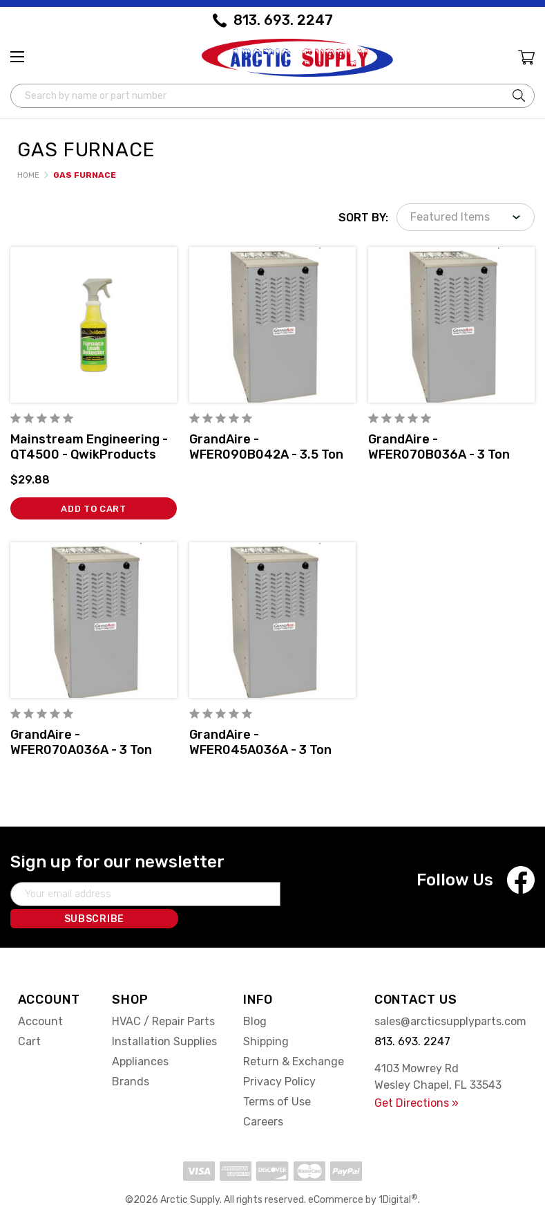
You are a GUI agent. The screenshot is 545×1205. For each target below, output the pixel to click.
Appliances (140, 1037)
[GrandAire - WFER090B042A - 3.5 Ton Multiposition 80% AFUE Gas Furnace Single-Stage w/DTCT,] (272, 323)
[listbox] (465, 215)
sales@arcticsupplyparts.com (450, 997)
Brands (130, 1057)
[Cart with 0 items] (525, 60)
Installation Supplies (164, 1017)
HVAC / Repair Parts (163, 997)
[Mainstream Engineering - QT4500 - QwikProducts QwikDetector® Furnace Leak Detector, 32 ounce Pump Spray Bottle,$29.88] (93, 323)
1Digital (398, 1175)
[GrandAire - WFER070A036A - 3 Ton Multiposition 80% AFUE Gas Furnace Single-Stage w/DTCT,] (93, 618)
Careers (263, 1097)
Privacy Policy (279, 1057)
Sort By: (363, 215)
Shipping (266, 1017)
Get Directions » (416, 1078)
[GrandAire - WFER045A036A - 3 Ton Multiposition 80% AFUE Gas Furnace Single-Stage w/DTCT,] (272, 618)
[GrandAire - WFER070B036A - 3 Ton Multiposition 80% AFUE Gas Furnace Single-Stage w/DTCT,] (451, 323)
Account (40, 997)
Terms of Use (277, 1077)
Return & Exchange (293, 1037)
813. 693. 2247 (283, 20)
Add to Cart (93, 507)
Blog (255, 997)
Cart (29, 1017)
